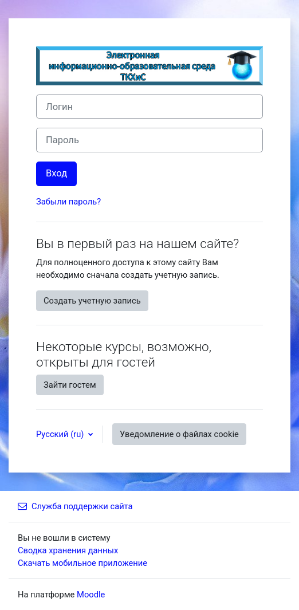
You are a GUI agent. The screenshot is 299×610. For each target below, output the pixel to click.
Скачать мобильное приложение (82, 563)
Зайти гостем (70, 385)
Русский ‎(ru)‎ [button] (61, 434)
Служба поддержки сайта (75, 506)
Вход (56, 173)
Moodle (91, 594)
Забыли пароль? (68, 201)
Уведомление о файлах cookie (179, 434)
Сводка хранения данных (68, 550)
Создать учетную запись (92, 301)
